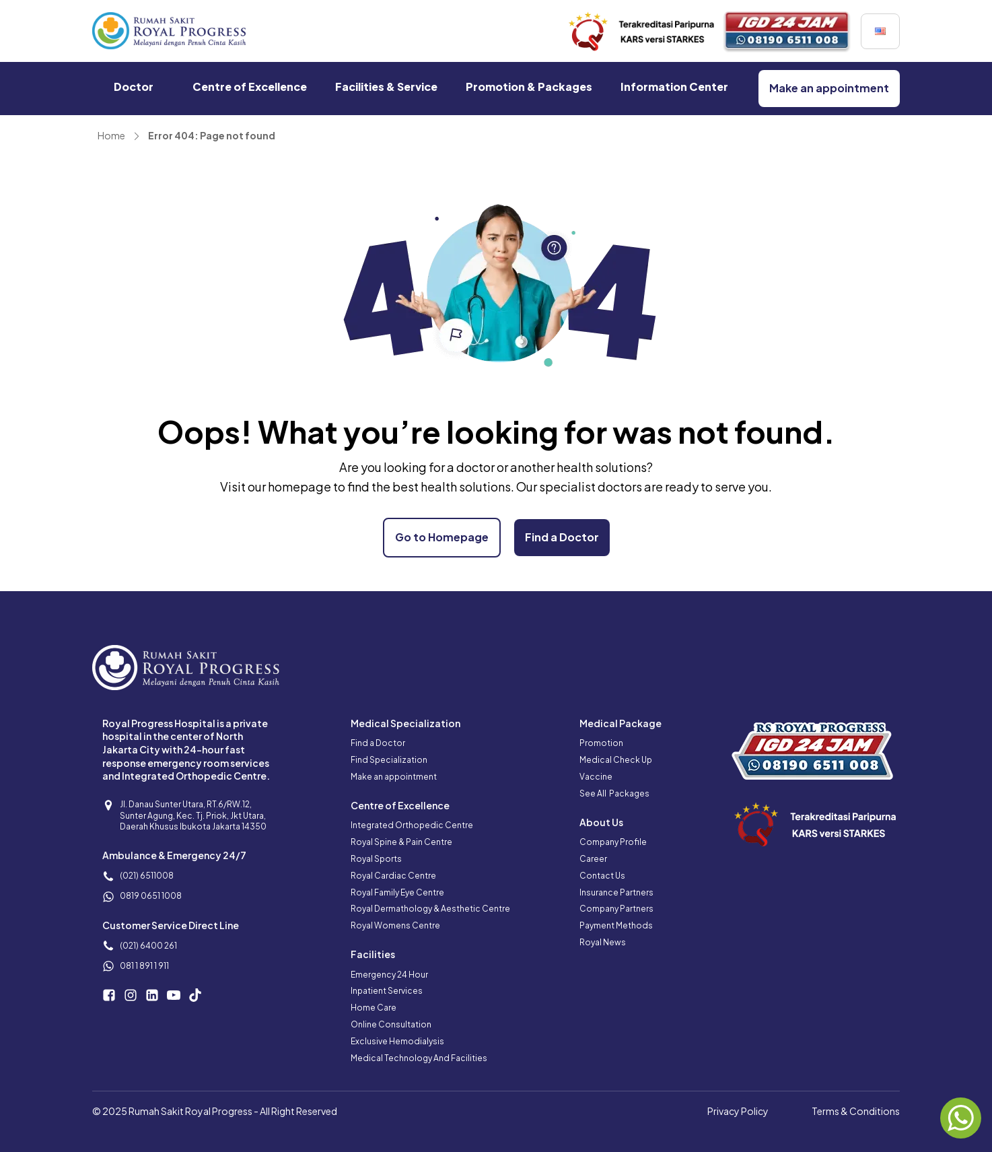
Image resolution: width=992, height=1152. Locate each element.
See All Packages (614, 793)
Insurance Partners (616, 892)
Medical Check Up (615, 760)
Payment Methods (616, 925)
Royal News (602, 942)
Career (593, 859)
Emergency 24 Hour (389, 975)
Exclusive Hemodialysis (397, 1041)
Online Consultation (391, 1024)
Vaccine (595, 777)
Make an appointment (394, 777)
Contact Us (602, 876)
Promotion (601, 743)
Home (111, 135)
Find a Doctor (378, 743)
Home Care (373, 1008)
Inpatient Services (387, 991)
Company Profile (613, 842)
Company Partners (616, 909)
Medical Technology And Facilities (419, 1058)
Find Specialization (389, 760)
